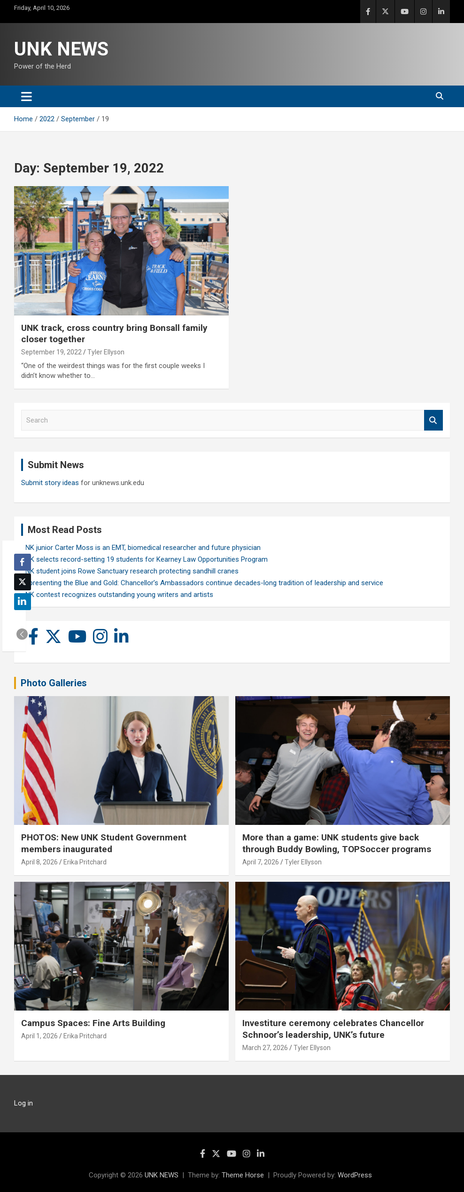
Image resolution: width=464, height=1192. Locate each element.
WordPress (355, 1175)
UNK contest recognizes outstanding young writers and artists (117, 594)
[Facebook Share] (22, 562)
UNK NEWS (61, 49)
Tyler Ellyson (105, 352)
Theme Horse (243, 1175)
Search (433, 420)
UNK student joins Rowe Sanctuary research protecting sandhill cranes (130, 571)
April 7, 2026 (260, 862)
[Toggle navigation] (26, 96)
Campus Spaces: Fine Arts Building (93, 1023)
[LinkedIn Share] (22, 601)
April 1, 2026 (39, 1036)
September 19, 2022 (51, 352)
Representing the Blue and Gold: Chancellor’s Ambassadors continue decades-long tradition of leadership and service (202, 583)
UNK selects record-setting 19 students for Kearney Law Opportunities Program (144, 559)
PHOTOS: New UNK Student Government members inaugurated (103, 843)
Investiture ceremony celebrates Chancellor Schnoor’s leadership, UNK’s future (333, 1029)
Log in (23, 1103)
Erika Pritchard (85, 862)
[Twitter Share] (22, 581)
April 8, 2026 (39, 862)
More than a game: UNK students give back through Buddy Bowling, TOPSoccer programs (336, 843)
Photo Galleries (54, 683)
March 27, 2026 (265, 1047)
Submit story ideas (50, 482)
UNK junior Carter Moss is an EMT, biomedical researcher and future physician (141, 547)
